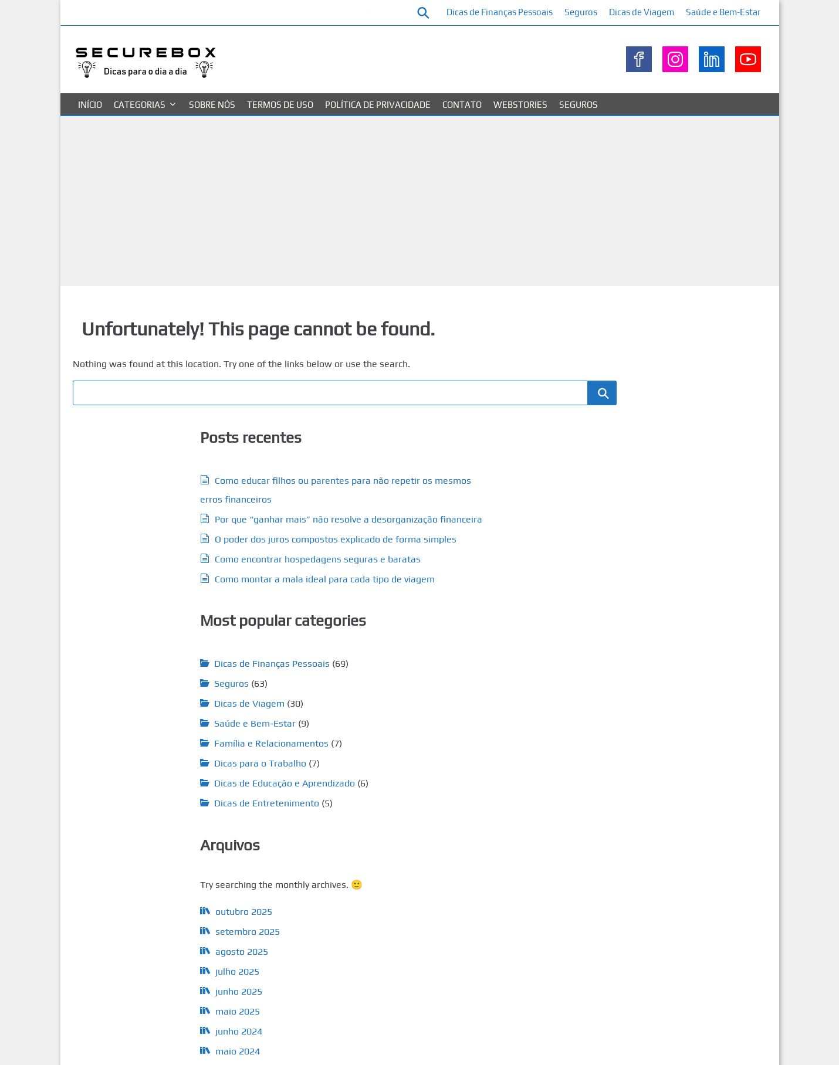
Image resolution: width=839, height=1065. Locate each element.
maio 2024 (145, 924)
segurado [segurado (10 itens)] (493, 916)
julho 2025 (145, 844)
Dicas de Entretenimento (407, 642)
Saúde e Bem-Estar (721, 35)
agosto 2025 (149, 824)
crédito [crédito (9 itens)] (355, 781)
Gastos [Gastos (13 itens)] (470, 867)
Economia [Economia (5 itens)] (513, 782)
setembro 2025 (155, 804)
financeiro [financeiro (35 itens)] (503, 821)
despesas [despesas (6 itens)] (388, 782)
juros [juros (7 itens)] (491, 884)
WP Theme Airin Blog (726, 1044)
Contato (462, 127)
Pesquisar (609, 330)
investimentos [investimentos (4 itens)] (425, 884)
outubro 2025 (151, 785)
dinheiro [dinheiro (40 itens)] (434, 779)
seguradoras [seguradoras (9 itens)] (429, 939)
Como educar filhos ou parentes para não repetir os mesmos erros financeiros (216, 23)
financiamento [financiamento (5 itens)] (419, 849)
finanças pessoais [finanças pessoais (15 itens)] (385, 866)
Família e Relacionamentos (412, 582)
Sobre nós (212, 127)
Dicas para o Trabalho (401, 602)
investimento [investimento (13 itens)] (371, 883)
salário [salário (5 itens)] (460, 917)
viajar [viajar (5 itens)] (397, 1000)
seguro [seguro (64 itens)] (483, 937)
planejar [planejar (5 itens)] (490, 902)
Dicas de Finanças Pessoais (584, 12)
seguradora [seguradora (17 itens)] (371, 938)
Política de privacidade (378, 127)
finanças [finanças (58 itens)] (476, 845)
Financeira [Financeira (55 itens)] (379, 820)
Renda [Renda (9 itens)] (354, 916)
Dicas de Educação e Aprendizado (425, 622)
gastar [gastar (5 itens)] (441, 868)
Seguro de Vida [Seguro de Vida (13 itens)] (486, 958)
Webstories (520, 127)
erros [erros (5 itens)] (477, 802)
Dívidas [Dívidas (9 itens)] (480, 781)
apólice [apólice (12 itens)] (357, 760)
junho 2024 (146, 904)
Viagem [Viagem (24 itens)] (364, 998)
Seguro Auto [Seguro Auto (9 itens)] (367, 958)
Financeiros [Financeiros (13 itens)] (367, 848)
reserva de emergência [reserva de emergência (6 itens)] (408, 917)
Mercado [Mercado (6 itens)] (518, 884)
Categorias (139, 127)
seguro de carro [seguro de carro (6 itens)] (422, 959)
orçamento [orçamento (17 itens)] (369, 900)
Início (90, 127)
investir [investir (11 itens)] (463, 884)
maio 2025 (145, 884)
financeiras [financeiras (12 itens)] (444, 823)
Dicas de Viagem (726, 12)
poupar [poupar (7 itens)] (518, 902)
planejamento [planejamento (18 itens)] (438, 900)
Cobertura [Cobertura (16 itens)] (456, 759)
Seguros (665, 12)
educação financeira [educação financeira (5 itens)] (435, 802)
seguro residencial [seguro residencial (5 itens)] (369, 980)
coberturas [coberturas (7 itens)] (504, 760)
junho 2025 (146, 864)
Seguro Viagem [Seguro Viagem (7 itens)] (486, 979)
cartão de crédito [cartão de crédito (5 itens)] (401, 761)
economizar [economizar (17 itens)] (371, 799)
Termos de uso (280, 127)
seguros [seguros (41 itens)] (427, 977)
